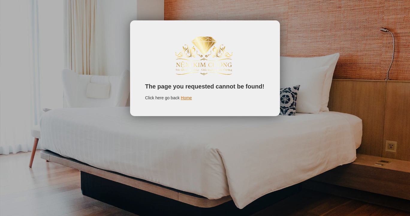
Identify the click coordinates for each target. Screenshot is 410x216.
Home (186, 97)
